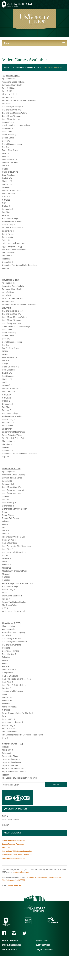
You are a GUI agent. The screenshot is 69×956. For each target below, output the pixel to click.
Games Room (33, 67)
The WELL (52, 920)
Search (56, 785)
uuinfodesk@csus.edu (21, 872)
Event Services (43, 945)
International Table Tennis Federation (17, 855)
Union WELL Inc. (15, 886)
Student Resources (11, 945)
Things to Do (18, 67)
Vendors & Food (9, 950)
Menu (7, 43)
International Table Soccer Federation (17, 851)
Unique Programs (44, 950)
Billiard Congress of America (13, 858)
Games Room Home (17, 797)
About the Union (10, 940)
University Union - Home (34, 20)
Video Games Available (51, 67)
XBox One (6, 848)
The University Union (34, 909)
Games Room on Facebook (13, 844)
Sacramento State (18, 4)
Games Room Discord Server (13, 841)
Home (6, 67)
